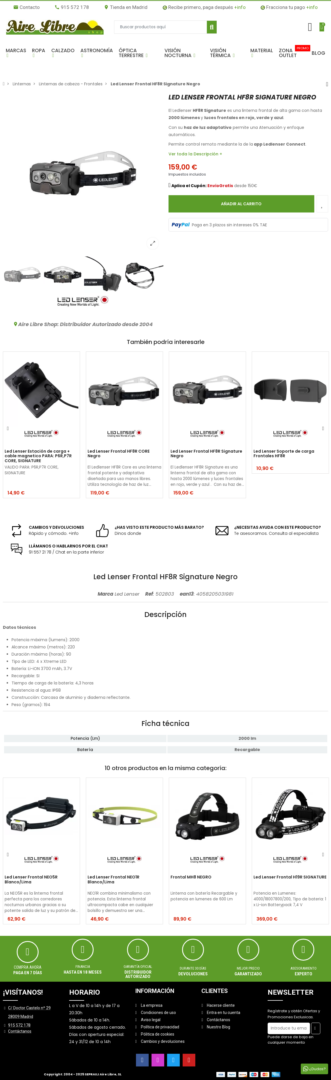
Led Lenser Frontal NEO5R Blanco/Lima (31, 880)
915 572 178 (71, 7)
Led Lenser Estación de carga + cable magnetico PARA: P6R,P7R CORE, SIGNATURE (38, 456)
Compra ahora (27, 967)
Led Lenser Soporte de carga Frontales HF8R (284, 454)
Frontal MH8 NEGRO (191, 877)
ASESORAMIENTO (303, 968)
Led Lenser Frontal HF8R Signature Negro (206, 454)
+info (240, 7)
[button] (16, 53)
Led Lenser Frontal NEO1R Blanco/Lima (113, 880)
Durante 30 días (193, 968)
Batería (85, 749)
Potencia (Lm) (85, 738)
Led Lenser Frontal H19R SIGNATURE (290, 877)
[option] (83, 173)
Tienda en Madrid (125, 7)
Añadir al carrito (241, 204)
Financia (82, 966)
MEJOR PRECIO (248, 968)
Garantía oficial (138, 966)
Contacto (26, 7)
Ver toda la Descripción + (195, 154)
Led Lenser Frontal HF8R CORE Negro (119, 454)
